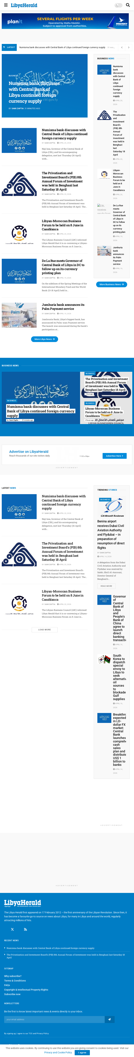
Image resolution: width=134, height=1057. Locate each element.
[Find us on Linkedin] (19, 929)
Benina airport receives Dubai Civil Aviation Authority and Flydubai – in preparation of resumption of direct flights (111, 534)
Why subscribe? (12, 976)
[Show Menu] (6, 5)
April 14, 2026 (104, 556)
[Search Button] (128, 5)
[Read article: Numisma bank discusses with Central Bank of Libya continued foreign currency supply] (19, 140)
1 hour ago (89, 394)
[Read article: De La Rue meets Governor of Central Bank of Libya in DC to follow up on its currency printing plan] (19, 271)
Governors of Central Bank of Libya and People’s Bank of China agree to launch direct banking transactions (122, 618)
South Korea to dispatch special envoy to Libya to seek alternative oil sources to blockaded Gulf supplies (120, 677)
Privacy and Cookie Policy (58, 1052)
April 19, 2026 (64, 278)
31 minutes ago (27, 420)
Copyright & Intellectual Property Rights (26, 989)
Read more (108, 585)
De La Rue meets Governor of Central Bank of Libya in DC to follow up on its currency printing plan (63, 267)
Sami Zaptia (18, 108)
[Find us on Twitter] (12, 929)
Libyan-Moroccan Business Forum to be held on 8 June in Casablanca (62, 225)
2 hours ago (89, 420)
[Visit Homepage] (24, 5)
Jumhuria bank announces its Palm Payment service (63, 307)
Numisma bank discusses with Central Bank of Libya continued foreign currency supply (62, 47)
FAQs (7, 985)
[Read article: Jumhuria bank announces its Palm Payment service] (19, 315)
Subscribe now (12, 994)
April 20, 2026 (64, 143)
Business (13, 76)
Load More (44, 630)
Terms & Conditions (15, 980)
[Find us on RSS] (25, 929)
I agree (82, 1052)
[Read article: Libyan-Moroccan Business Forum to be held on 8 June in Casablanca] (19, 231)
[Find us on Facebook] (5, 929)
